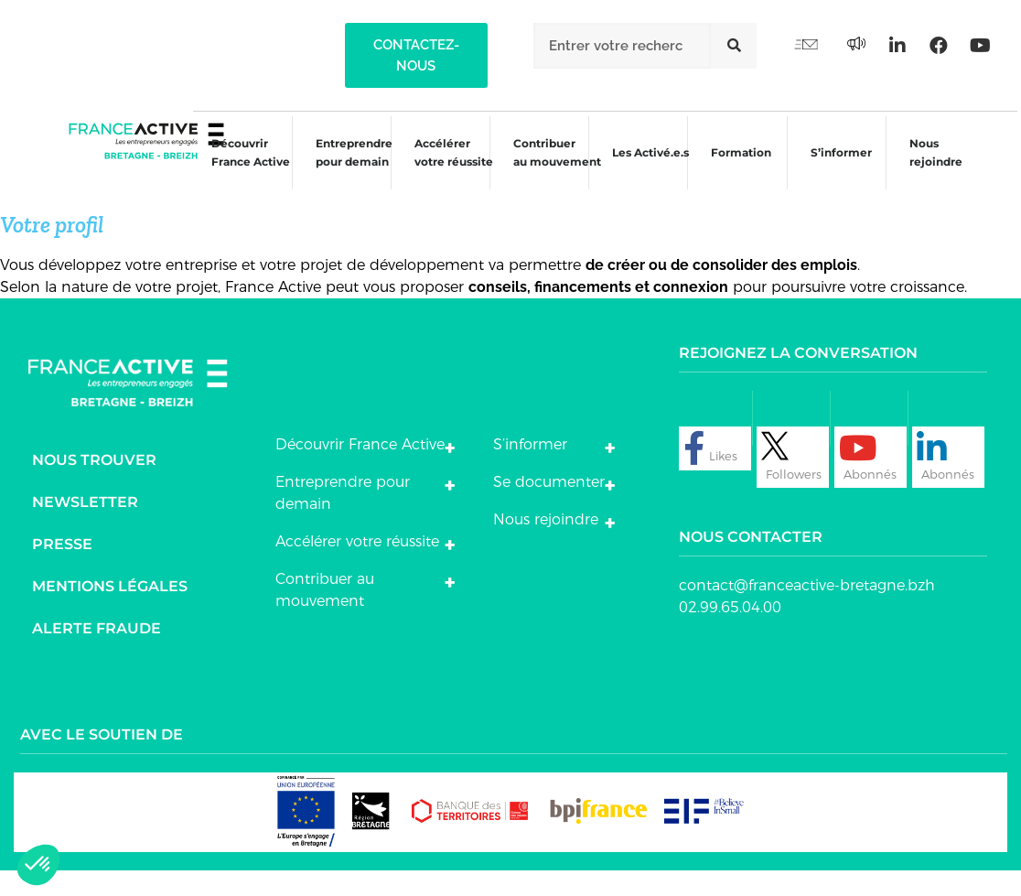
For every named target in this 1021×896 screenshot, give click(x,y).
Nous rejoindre (929, 168)
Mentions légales (110, 612)
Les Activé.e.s (651, 168)
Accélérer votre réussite (443, 168)
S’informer (834, 170)
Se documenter (549, 507)
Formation (733, 170)
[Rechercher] (734, 46)
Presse (62, 569)
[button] (416, 55)
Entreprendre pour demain (343, 168)
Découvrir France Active (238, 168)
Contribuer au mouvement (548, 168)
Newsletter (85, 527)
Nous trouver (94, 485)
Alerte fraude (96, 654)
